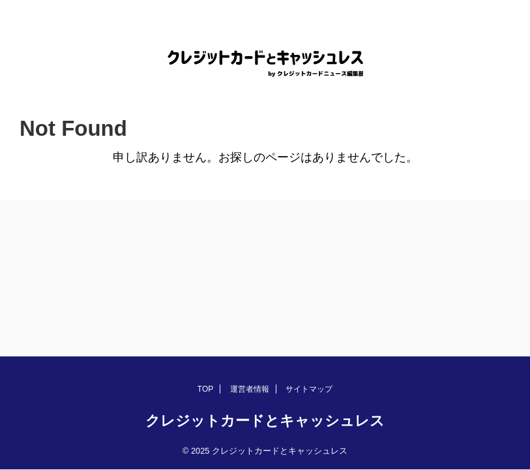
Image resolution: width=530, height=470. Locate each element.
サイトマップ (309, 389)
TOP (205, 389)
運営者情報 (249, 389)
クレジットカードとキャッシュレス (265, 421)
